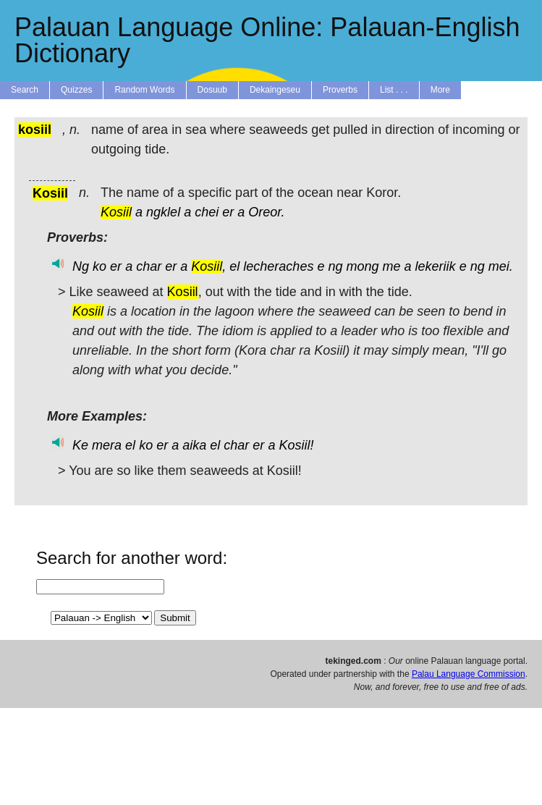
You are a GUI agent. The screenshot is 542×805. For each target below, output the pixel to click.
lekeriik (435, 266)
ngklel (163, 212)
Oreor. (266, 212)
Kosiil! (296, 445)
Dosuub (212, 90)
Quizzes (76, 90)
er (228, 212)
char (148, 266)
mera (107, 445)
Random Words (144, 90)
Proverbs (340, 90)
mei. (500, 266)
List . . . (394, 90)
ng (335, 266)
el (234, 266)
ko (99, 266)
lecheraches (278, 266)
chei (207, 212)
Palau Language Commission (468, 674)
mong (362, 266)
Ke (80, 445)
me (392, 266)
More (440, 90)
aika (194, 445)
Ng (80, 266)
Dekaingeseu (275, 90)
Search (24, 90)
